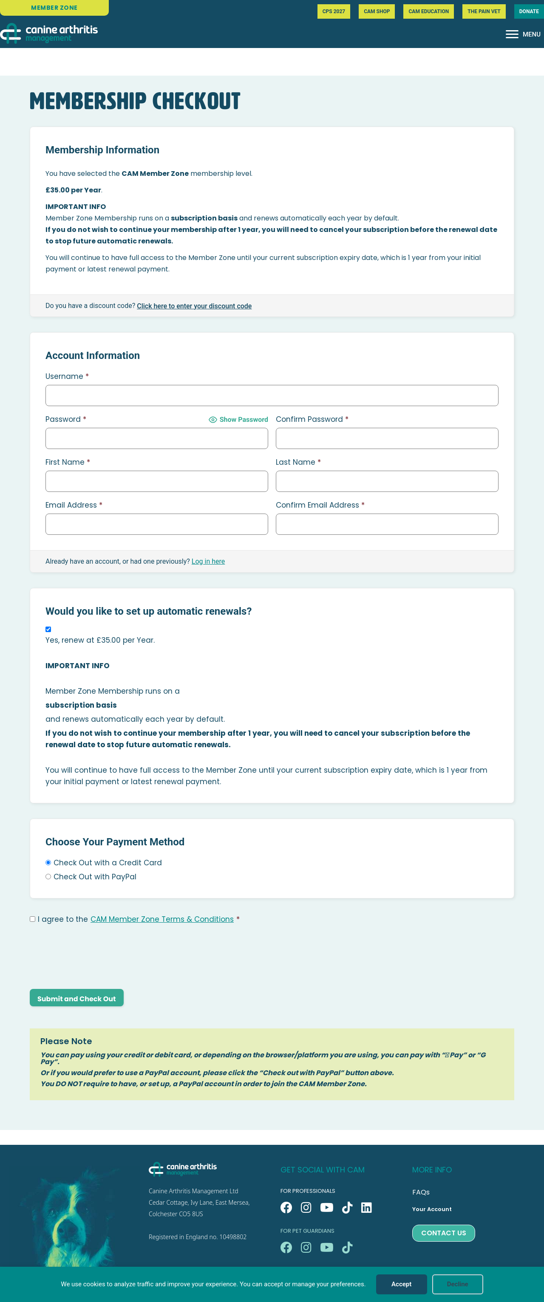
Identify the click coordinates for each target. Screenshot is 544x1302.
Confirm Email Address (320, 505)
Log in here (208, 561)
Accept (401, 1284)
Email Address (73, 505)
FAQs (421, 1192)
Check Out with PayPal (95, 877)
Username (67, 376)
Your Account (432, 1209)
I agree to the (135, 919)
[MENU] (523, 34)
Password (65, 419)
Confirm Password (312, 419)
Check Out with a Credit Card (108, 863)
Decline (457, 1284)
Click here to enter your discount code (194, 306)
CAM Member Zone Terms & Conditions (162, 919)
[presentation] (94, 957)
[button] (286, 1208)
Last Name (298, 462)
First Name (67, 462)
